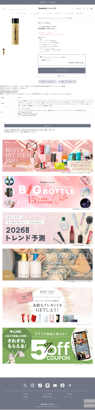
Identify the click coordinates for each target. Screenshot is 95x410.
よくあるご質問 (69, 13)
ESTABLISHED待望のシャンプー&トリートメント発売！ (79, 281)
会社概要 (25, 396)
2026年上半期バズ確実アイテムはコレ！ (82, 245)
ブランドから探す (34, 13)
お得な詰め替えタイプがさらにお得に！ (83, 209)
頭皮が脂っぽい (53, 40)
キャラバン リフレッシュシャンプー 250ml (63, 60)
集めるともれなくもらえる (85, 324)
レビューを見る (47, 81)
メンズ (40, 51)
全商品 (40, 38)
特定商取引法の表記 (47, 396)
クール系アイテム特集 (55, 49)
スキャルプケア (42, 42)
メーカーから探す (47, 13)
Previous (30, 2)
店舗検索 (69, 394)
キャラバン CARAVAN (53, 46)
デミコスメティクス (52, 44)
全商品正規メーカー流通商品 (47, 2)
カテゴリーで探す (21, 13)
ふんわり (52, 48)
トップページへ (89, 405)
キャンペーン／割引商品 (44, 49)
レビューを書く (67, 81)
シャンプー (46, 40)
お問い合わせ (80, 13)
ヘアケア (41, 40)
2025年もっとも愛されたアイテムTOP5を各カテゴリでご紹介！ (77, 172)
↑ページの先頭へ (89, 401)
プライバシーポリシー (69, 396)
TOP (12, 13)
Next (65, 2)
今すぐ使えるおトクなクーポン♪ (83, 364)
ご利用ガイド (58, 13)
